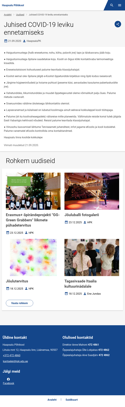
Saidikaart (72, 399)
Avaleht (8, 14)
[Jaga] (118, 24)
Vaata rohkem (19, 303)
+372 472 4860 (11, 355)
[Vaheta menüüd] (120, 5)
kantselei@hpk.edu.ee (15, 361)
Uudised (20, 14)
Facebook (8, 381)
